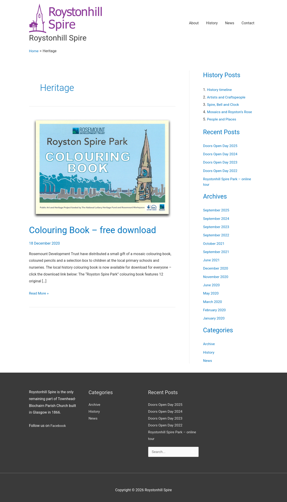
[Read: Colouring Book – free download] (102, 167)
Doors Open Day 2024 (220, 154)
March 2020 (213, 300)
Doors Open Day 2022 (220, 170)
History (212, 23)
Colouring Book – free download (94, 230)
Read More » (39, 293)
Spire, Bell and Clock (223, 104)
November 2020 (216, 276)
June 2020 (211, 284)
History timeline (220, 90)
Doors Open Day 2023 (220, 162)
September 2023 (216, 226)
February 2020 (215, 309)
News (229, 23)
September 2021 (216, 251)
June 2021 (211, 259)
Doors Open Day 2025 (220, 146)
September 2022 (216, 234)
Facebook (58, 424)
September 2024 (216, 218)
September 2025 (216, 210)
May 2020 (211, 292)
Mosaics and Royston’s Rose (230, 112)
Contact (248, 23)
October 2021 (214, 243)
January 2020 (214, 317)
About (194, 23)
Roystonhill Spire (58, 38)
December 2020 (216, 267)
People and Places (222, 119)
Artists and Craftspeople (227, 97)
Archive (209, 343)
